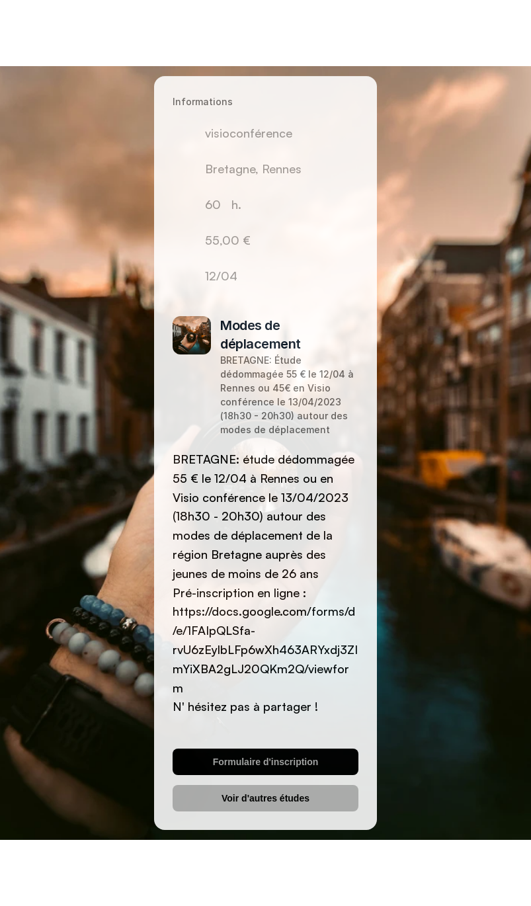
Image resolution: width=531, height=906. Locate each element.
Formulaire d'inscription (266, 762)
